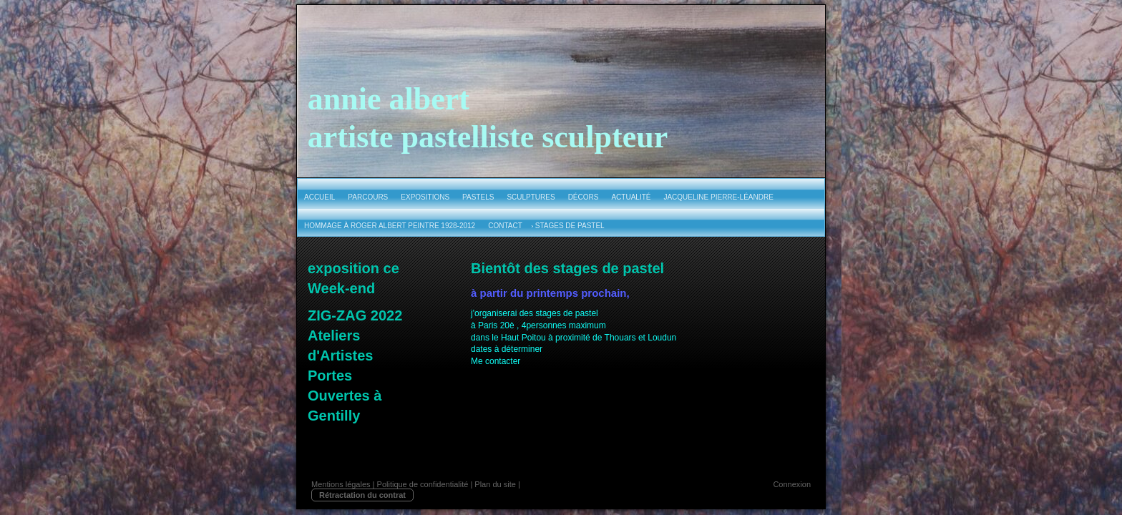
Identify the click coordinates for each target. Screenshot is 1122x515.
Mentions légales (341, 484)
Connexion (792, 484)
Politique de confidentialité (423, 484)
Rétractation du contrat (362, 495)
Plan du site (494, 484)
